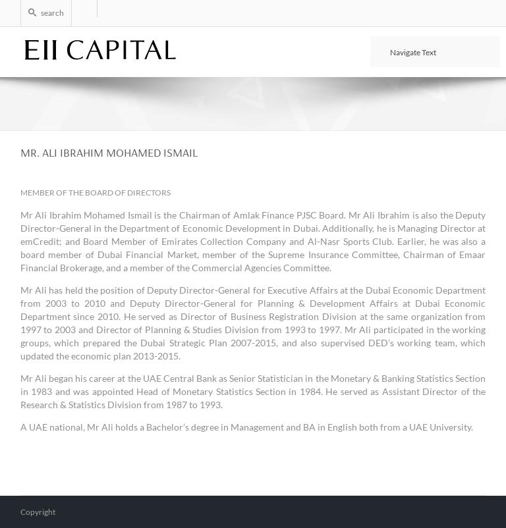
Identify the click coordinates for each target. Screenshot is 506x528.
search (46, 13)
